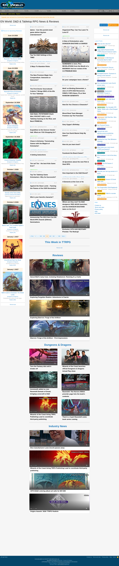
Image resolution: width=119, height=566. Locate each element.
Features (77, 11)
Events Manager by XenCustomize (70, 561)
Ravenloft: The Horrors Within (12, 59)
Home (114, 557)
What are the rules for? (104, 43)
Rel (72, 76)
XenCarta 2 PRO (53, 564)
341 (47, 236)
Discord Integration (53, 563)
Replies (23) (13, 197)
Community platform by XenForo (47, 559)
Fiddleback (73, 150)
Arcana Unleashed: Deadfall (12, 160)
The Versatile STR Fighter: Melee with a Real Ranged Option (107, 109)
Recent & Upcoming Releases (12, 31)
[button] (6, 11)
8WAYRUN (67, 563)
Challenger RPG (74, 158)
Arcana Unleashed (12, 126)
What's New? (4, 13)
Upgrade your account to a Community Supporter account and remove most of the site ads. (28, 17)
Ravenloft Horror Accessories (12, 91)
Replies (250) (12, 132)
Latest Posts (98, 41)
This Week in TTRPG (59, 242)
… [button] (37, 236)
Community (21, 11)
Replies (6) (12, 98)
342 (50, 236)
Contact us (98, 205)
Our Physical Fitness (103, 125)
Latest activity (11, 13)
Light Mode (4, 557)
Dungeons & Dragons (59, 344)
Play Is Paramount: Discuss (105, 67)
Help (96, 211)
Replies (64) (13, 232)
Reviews (60, 255)
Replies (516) (12, 64)
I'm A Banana (42, 63)
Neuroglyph (41, 72)
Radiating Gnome (75, 26)
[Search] (115, 11)
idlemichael (41, 26)
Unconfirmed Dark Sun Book (12, 260)
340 (44, 236)
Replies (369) (12, 299)
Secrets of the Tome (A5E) (12, 192)
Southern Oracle (74, 101)
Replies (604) (12, 265)
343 (53, 236)
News (3, 11)
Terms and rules (99, 207)
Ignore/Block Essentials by (59, 560)
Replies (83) (13, 165)
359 (59, 236)
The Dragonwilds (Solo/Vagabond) (107, 187)
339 (41, 236)
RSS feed (97, 213)
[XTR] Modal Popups (52, 561)
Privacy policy (99, 209)
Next (63, 236)
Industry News (59, 426)
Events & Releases (56, 11)
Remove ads (13, 25)
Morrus (72, 38)
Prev (32, 236)
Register (18, 13)
